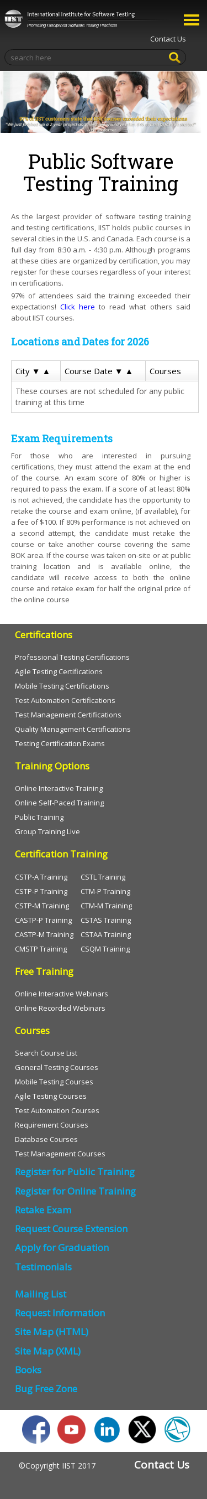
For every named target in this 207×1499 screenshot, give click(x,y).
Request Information (60, 1312)
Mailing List (40, 1294)
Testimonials (43, 1266)
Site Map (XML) (48, 1351)
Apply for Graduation (62, 1247)
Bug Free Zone (46, 1388)
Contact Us (168, 39)
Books (28, 1369)
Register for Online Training (75, 1191)
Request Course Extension (71, 1228)
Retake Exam (43, 1209)
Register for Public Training (75, 1171)
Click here (77, 307)
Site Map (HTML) (51, 1331)
